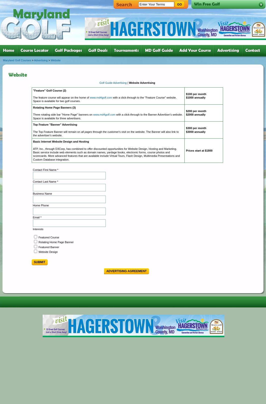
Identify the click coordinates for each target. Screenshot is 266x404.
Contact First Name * (45, 169)
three (70, 50)
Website (56, 60)
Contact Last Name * (45, 181)
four (99, 50)
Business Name (42, 193)
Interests (38, 229)
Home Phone (41, 205)
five (127, 50)
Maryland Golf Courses (17, 60)
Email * (37, 217)
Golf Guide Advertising (113, 82)
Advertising (40, 60)
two (36, 50)
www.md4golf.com (101, 97)
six (160, 50)
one (9, 50)
